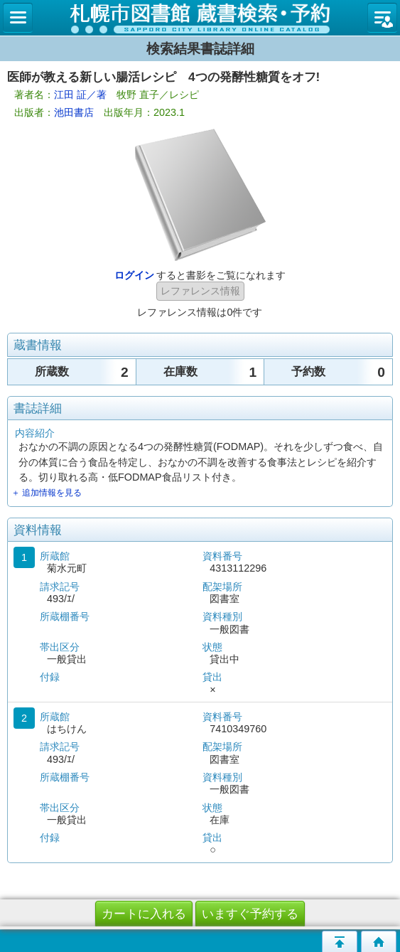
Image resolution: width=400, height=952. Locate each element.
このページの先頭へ (339, 941)
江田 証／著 (80, 94)
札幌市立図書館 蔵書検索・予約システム (200, 18)
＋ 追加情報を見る (46, 493)
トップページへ (378, 941)
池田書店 (74, 112)
